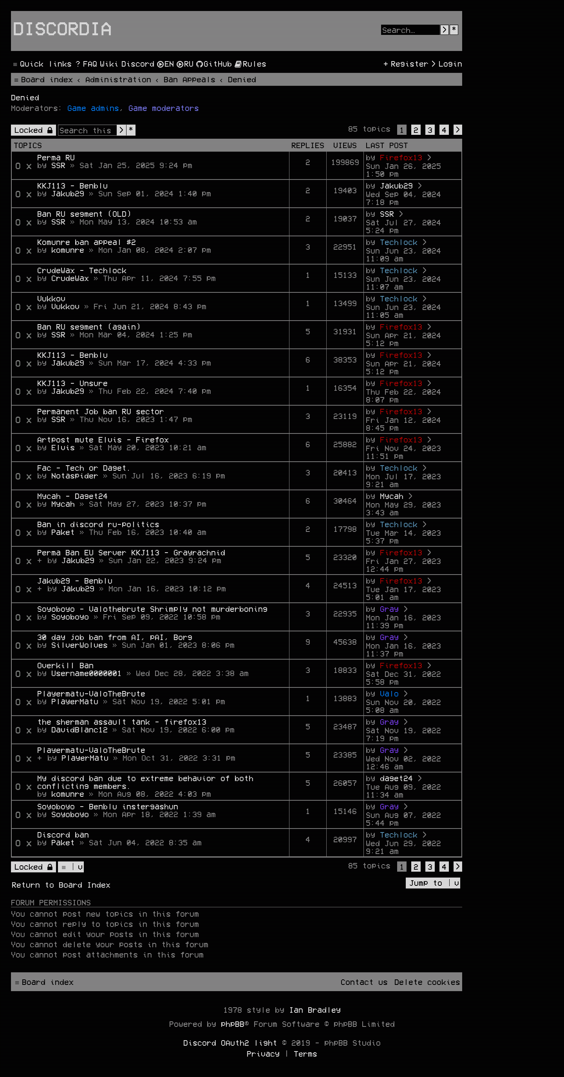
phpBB (232, 1023)
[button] (458, 130)
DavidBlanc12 (79, 729)
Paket (63, 531)
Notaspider (74, 475)
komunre (67, 249)
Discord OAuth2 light (230, 1042)
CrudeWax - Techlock (82, 270)
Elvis (63, 447)
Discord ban (63, 834)
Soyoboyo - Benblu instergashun (107, 806)
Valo (389, 693)
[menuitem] (85, 63)
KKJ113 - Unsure (72, 382)
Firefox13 (401, 157)
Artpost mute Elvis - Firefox (103, 439)
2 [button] (416, 129)
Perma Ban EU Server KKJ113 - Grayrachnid (131, 552)
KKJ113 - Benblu (72, 185)
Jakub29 (67, 193)
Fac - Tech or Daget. (84, 467)
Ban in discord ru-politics (98, 524)
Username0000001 (86, 672)
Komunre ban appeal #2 (86, 241)
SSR (58, 165)
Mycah (63, 503)
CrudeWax (70, 277)
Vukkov (51, 298)
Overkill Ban (65, 665)
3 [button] (430, 129)
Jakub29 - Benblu (74, 580)
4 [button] (444, 129)
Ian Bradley (315, 1009)
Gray (389, 608)
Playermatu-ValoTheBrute (91, 693)
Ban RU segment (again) (89, 326)
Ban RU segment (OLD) (84, 213)
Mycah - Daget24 (72, 495)
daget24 (396, 777)
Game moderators (163, 107)
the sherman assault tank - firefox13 (121, 721)
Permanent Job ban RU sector (100, 411)
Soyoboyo (70, 616)
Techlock (399, 241)
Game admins (93, 107)
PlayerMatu (74, 701)
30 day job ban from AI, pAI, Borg (114, 636)
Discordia (62, 28)
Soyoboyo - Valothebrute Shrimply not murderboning (152, 608)
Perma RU (56, 157)
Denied (25, 97)
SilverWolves (79, 644)
